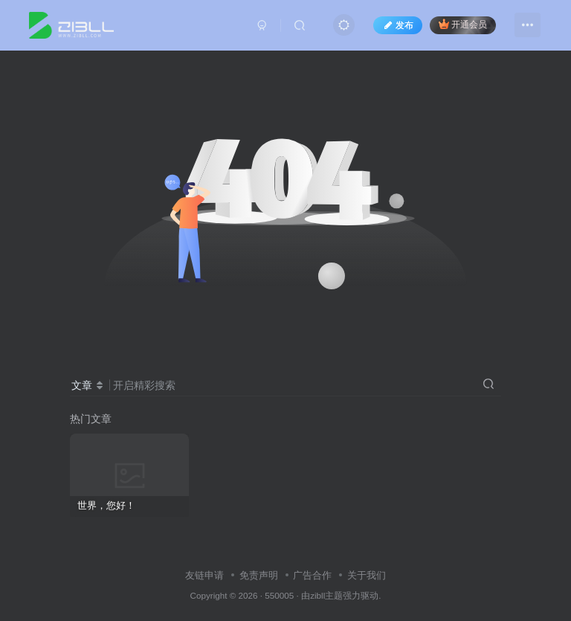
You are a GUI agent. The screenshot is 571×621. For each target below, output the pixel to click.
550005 (279, 595)
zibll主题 (326, 595)
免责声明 (258, 575)
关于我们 (366, 575)
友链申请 (204, 575)
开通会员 (463, 24)
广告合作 (312, 575)
